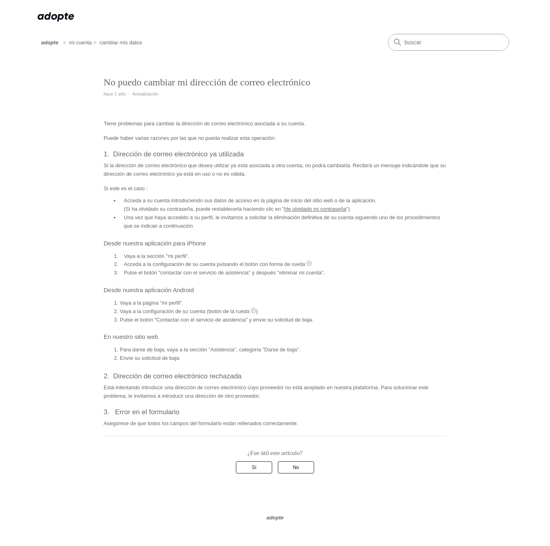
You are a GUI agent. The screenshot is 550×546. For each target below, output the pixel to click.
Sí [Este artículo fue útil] (254, 467)
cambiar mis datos (121, 42)
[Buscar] (448, 42)
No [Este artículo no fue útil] (296, 467)
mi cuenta (80, 42)
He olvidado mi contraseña (315, 209)
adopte (49, 42)
